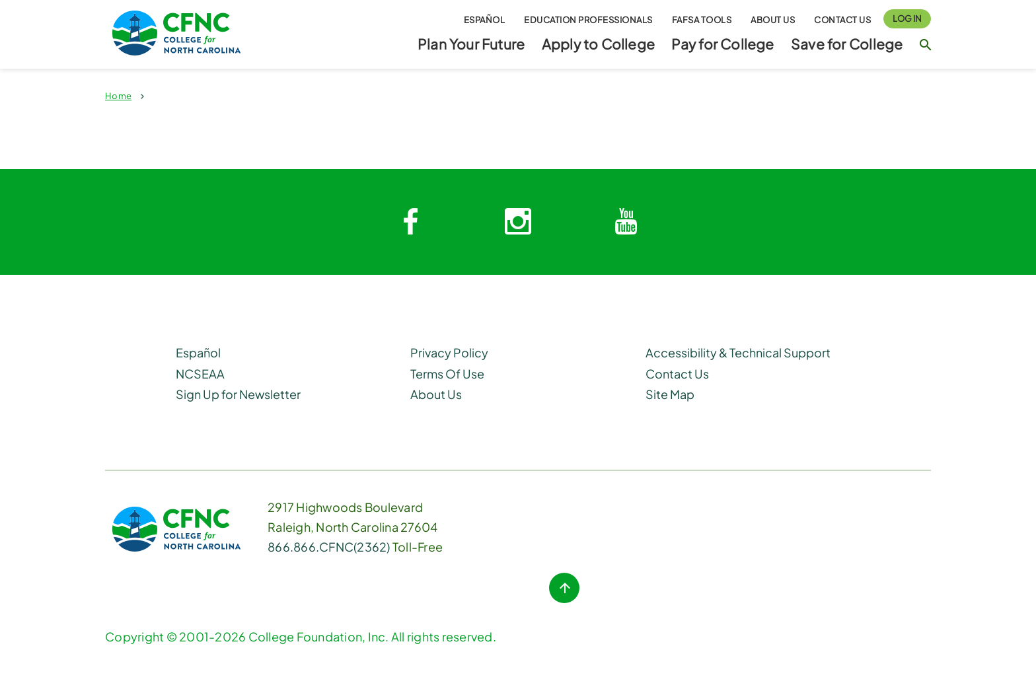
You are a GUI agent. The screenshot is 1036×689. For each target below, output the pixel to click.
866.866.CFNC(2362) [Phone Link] (329, 546)
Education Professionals (588, 19)
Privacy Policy (449, 352)
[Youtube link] (625, 222)
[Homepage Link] (201, 33)
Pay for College (722, 44)
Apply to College (598, 44)
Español (484, 19)
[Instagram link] (518, 222)
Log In (907, 18)
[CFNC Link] (176, 527)
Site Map (670, 394)
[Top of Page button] (564, 588)
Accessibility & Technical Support (738, 352)
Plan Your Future (471, 44)
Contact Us (842, 19)
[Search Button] (925, 50)
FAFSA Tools (702, 19)
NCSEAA (200, 373)
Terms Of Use (447, 373)
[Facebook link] (410, 222)
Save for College (847, 44)
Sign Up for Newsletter (238, 394)
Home (118, 96)
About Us (773, 19)
